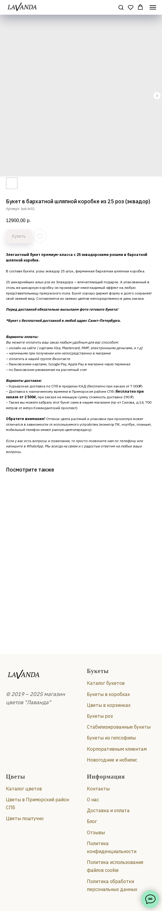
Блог (92, 821)
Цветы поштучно (25, 818)
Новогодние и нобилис (112, 760)
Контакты (98, 789)
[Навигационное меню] (153, 7)
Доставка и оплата (108, 810)
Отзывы (96, 832)
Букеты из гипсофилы (111, 738)
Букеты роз (100, 716)
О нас (93, 799)
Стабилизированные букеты (119, 727)
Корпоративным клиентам (117, 749)
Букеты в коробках (108, 694)
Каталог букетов (106, 683)
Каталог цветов (24, 789)
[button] (121, 7)
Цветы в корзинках (108, 705)
